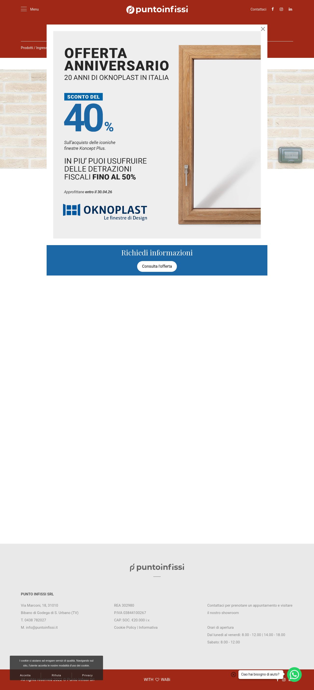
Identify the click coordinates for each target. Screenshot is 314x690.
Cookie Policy (125, 627)
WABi (165, 679)
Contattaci (258, 9)
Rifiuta (56, 675)
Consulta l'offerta (157, 266)
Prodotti (27, 48)
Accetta (25, 675)
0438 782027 (35, 620)
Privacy (87, 675)
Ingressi (42, 48)
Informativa (148, 627)
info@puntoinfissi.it (42, 627)
